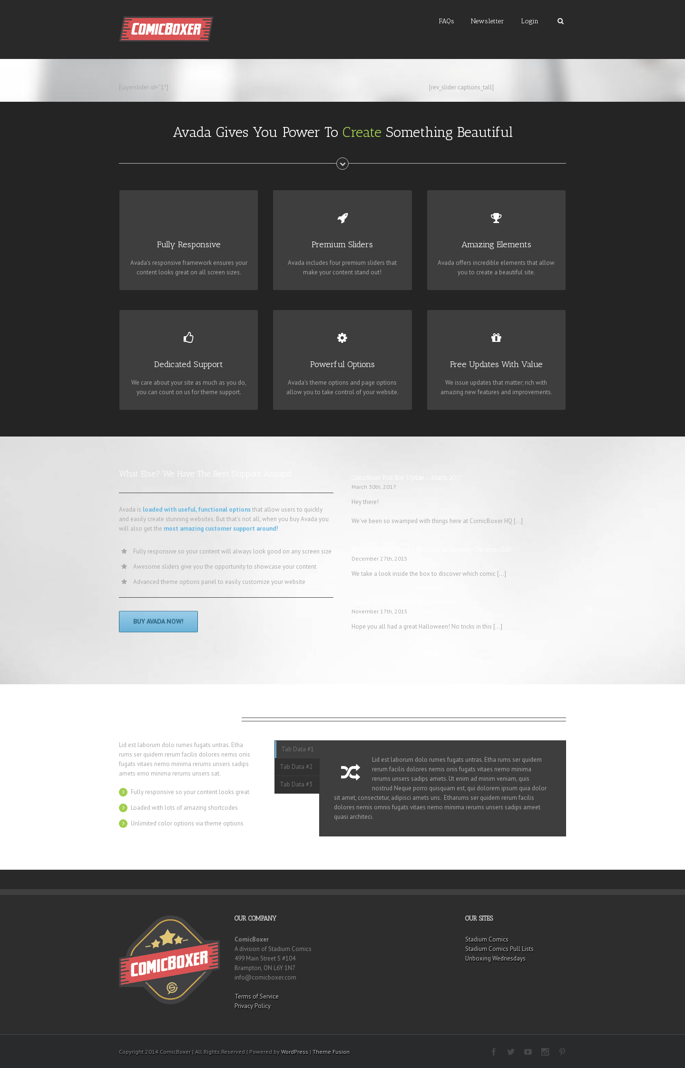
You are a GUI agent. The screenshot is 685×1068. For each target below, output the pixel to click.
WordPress (294, 1051)
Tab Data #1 (297, 749)
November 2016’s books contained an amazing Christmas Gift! (431, 549)
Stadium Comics (487, 939)
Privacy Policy (253, 1006)
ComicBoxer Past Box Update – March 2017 (406, 477)
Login (529, 21)
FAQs (446, 21)
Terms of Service (257, 996)
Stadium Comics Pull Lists (499, 949)
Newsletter (487, 21)
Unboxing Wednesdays (495, 958)
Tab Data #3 (296, 784)
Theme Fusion (331, 1051)
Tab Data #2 (296, 767)
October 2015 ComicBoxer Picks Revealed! (404, 602)
